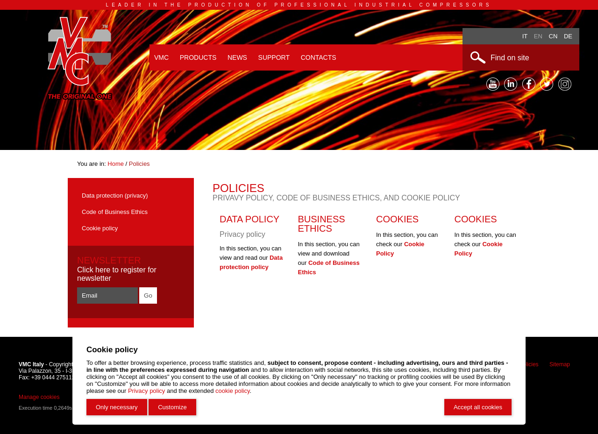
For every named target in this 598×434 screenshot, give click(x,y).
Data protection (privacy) (115, 195)
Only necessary (117, 407)
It (525, 36)
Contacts (318, 57)
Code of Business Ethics (115, 211)
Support (274, 57)
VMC (161, 57)
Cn (553, 36)
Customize (172, 407)
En (538, 36)
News (237, 57)
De (568, 36)
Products (198, 57)
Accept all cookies (478, 407)
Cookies (397, 219)
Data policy (249, 219)
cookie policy (232, 390)
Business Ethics (321, 224)
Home (116, 163)
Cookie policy (100, 228)
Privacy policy (146, 390)
